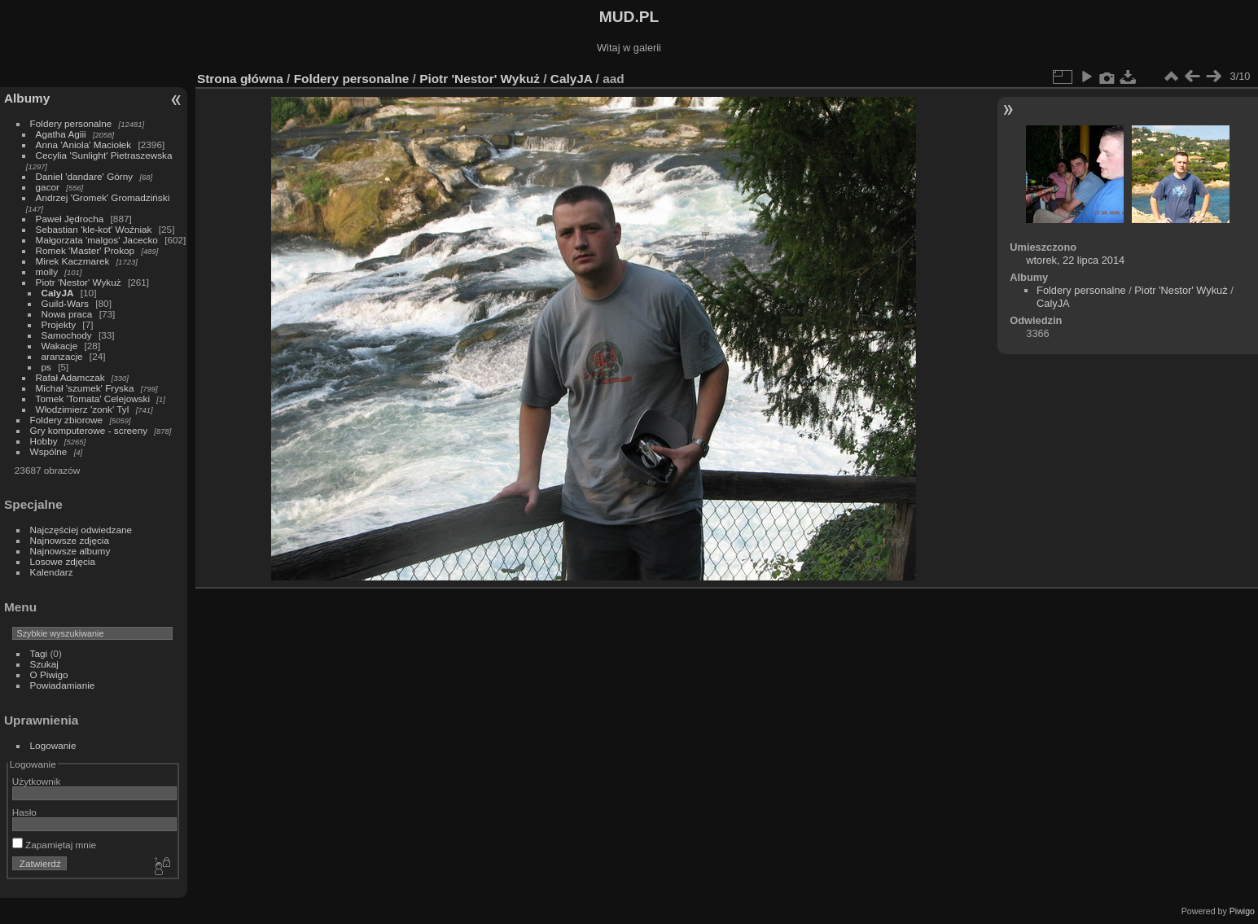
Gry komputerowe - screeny (89, 430)
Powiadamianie (62, 685)
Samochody (67, 335)
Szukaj (44, 664)
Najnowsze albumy (70, 550)
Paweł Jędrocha (70, 218)
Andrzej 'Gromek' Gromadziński (103, 197)
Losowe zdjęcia (62, 561)
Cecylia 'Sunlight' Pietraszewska (104, 155)
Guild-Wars (65, 303)
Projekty (59, 324)
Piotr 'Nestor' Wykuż (78, 282)
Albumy (27, 98)
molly (47, 271)
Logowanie (53, 745)
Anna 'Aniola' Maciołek (84, 144)
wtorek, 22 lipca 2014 (1075, 260)
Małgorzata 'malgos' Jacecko (97, 239)
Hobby (44, 441)
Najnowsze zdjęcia (69, 540)
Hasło (24, 812)
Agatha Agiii (61, 134)
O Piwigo (49, 674)
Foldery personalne (71, 123)
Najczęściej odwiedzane (81, 529)
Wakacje (60, 345)
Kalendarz (51, 572)
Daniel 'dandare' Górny (85, 176)
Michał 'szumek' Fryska (85, 388)
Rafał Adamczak (70, 377)
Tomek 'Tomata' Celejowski (93, 398)
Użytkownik (36, 781)
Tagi (39, 653)
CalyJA (58, 292)
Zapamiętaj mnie (54, 844)
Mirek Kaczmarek (73, 261)
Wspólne (49, 451)
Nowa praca (67, 314)
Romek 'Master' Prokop (85, 250)
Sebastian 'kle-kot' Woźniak (94, 229)
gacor (47, 187)
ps (46, 366)
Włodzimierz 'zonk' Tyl (82, 409)
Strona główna (240, 78)
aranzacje (62, 356)
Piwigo (1242, 911)
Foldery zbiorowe (66, 419)
